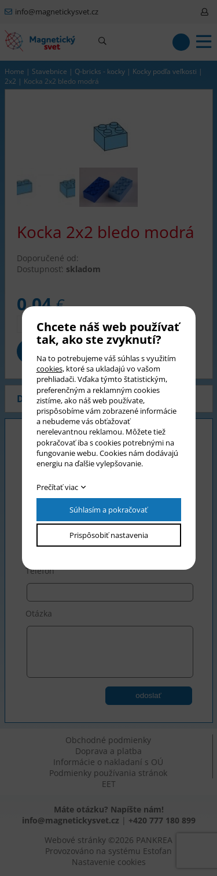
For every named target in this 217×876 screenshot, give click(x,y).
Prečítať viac (57, 487)
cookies (49, 368)
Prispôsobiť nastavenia (108, 535)
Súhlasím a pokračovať (108, 509)
